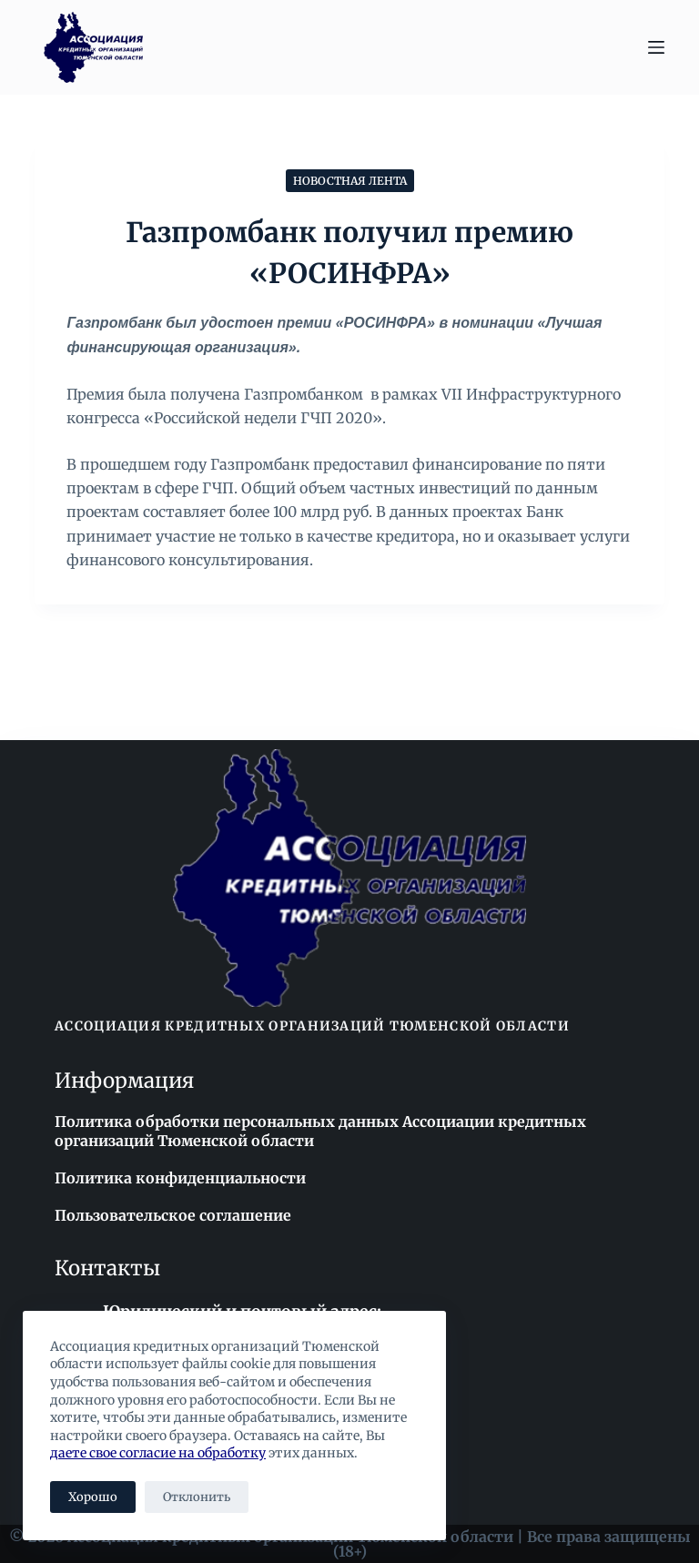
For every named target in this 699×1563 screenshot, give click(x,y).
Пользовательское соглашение (173, 1215)
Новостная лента (350, 181)
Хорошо (92, 1497)
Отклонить (196, 1497)
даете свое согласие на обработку (158, 1453)
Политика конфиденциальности (180, 1178)
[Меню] (656, 47)
